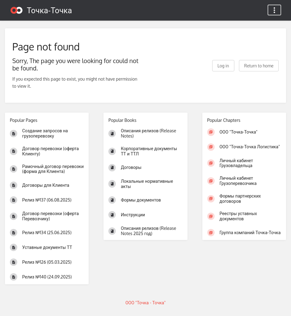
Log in (223, 65)
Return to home (258, 65)
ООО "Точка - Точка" (145, 302)
